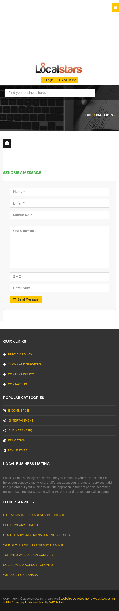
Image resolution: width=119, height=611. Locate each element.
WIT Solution (58, 602)
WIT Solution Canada (20, 574)
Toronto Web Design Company (28, 555)
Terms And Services (22, 364)
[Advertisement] (59, 29)
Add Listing (67, 80)
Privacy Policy (17, 354)
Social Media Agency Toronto (28, 564)
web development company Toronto (34, 545)
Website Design (104, 598)
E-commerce (16, 410)
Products (104, 115)
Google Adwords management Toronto (36, 535)
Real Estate (15, 450)
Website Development (76, 598)
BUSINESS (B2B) (17, 430)
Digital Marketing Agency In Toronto (34, 515)
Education (14, 440)
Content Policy (18, 374)
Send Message (25, 299)
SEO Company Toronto (22, 525)
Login (48, 80)
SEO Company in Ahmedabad (25, 602)
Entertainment (18, 420)
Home (87, 115)
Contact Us (15, 384)
